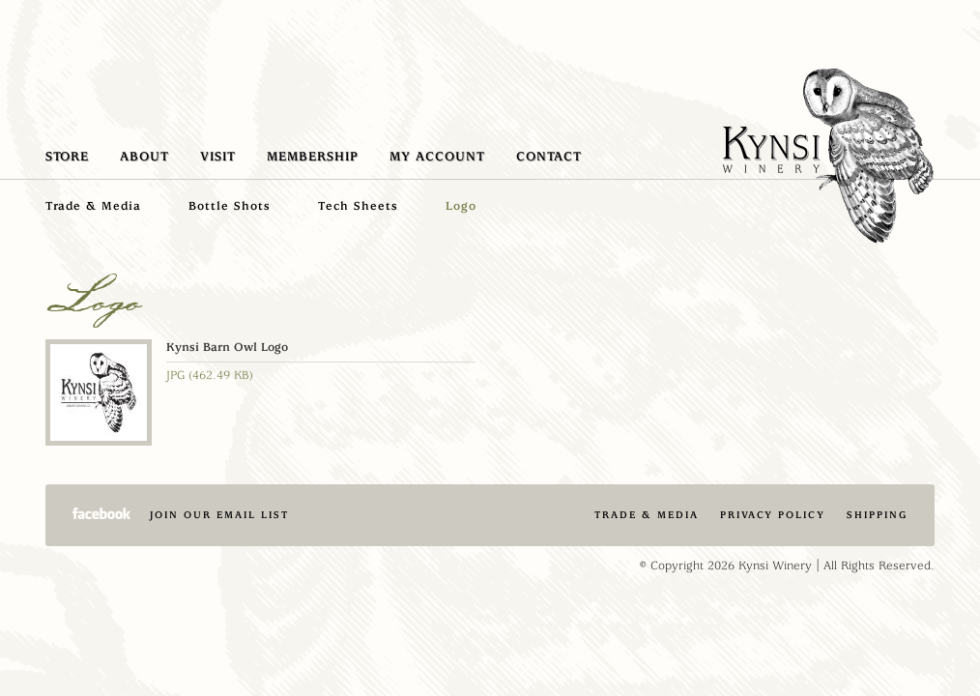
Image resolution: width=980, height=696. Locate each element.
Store (67, 156)
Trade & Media (93, 206)
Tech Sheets (358, 206)
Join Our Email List (219, 514)
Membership (313, 156)
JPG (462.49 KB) (209, 375)
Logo (461, 206)
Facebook (101, 513)
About (144, 156)
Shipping (877, 514)
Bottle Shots (229, 206)
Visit (218, 156)
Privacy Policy (772, 514)
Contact (549, 156)
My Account (437, 156)
